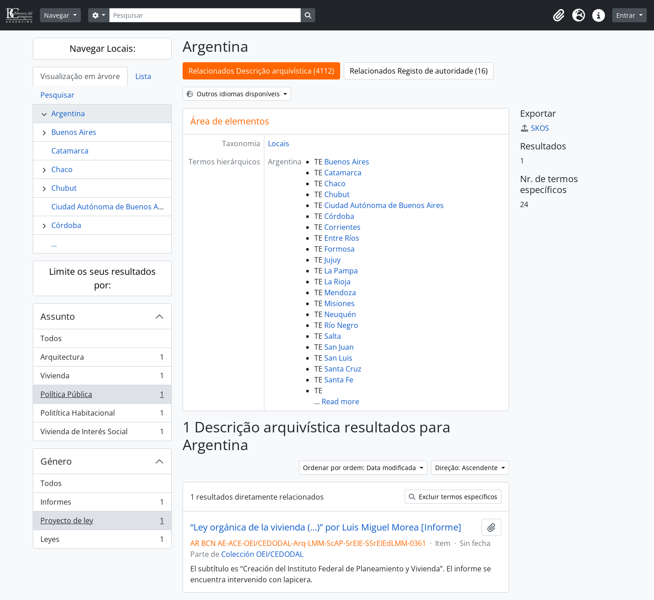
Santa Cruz (343, 369)
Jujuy (332, 260)
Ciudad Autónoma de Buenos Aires (111, 207)
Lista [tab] (143, 76)
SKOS (534, 128)
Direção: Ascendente (467, 467)
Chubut (64, 188)
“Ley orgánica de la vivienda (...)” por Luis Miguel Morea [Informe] (325, 527)
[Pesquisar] (205, 15)
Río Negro (341, 325)
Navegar (57, 15)
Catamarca (70, 151)
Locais (278, 144)
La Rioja (337, 282)
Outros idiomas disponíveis (234, 93)
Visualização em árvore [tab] (80, 76)
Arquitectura (102, 359)
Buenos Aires (73, 132)
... (54, 244)
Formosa (339, 249)
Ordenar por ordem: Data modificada (360, 467)
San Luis (338, 358)
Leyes (102, 541)
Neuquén (340, 314)
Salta (332, 336)
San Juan (339, 347)
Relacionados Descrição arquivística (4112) (261, 71)
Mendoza (340, 293)
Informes (102, 503)
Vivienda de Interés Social (102, 433)
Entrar (626, 15)
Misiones (339, 303)
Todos (51, 338)
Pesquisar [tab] (57, 95)
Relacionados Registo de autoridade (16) (419, 71)
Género (56, 461)
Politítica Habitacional (102, 414)
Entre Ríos (341, 238)
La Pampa (341, 271)
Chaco (62, 169)
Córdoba (66, 225)
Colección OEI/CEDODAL (262, 554)
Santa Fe (338, 380)
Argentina (68, 114)
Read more (340, 402)
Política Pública (102, 396)
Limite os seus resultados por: (102, 278)
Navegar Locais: (102, 48)
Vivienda (102, 377)
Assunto (57, 316)
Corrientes (342, 227)
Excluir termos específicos (453, 496)
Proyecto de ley (102, 522)
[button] (559, 15)
